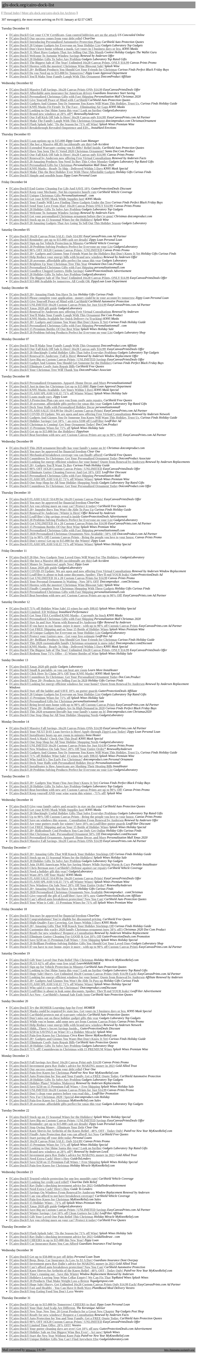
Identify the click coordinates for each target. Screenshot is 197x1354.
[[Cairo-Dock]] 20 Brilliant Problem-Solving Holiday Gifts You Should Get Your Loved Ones (69, 943)
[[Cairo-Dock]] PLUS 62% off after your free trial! (42, 963)
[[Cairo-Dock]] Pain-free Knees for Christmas (39, 1035)
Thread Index (11, 13)
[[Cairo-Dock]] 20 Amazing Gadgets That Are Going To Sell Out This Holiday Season (65, 223)
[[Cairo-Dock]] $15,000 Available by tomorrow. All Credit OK (49, 281)
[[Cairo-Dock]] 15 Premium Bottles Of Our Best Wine (44, 329)
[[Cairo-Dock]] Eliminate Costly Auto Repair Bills (42, 366)
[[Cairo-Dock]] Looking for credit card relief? (39, 1182)
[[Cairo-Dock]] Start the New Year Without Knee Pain (44, 1335)
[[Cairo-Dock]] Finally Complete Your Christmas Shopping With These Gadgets (61, 588)
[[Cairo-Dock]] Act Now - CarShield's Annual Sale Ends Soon (49, 994)
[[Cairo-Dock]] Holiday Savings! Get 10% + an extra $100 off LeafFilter (56, 421)
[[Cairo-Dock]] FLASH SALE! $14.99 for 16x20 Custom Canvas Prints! (56, 410)
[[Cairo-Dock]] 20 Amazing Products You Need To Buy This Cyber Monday (58, 161)
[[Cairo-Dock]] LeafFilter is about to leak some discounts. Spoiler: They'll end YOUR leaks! (69, 574)
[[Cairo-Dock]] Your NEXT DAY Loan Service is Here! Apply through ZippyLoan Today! (67, 731)
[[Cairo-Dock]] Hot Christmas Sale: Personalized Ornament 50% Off (54, 834)
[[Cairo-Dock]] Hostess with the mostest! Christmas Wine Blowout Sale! (56, 66)
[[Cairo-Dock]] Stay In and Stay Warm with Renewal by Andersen (52, 622)
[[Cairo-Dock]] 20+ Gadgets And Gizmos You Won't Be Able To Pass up (56, 980)
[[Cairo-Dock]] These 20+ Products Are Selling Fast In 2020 (48, 680)
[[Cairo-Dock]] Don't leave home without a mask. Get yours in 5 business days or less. (65, 48)
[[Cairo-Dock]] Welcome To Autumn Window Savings (44, 55)
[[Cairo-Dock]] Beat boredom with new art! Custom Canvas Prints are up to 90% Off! (65, 435)
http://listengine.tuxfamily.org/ (179, 1349)
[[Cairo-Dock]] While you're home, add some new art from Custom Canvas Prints (63, 1021)
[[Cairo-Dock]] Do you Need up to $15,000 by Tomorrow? (47, 73)
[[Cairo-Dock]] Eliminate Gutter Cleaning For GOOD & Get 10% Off (55, 936)
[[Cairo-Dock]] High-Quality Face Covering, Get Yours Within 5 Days (55, 922)
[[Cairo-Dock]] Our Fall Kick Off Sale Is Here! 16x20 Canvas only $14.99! (57, 117)
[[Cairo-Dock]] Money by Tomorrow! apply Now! (41, 564)
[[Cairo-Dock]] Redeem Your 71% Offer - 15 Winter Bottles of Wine (53, 653)
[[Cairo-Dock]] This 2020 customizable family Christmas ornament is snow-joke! (62, 643)
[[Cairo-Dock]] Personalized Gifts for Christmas (41, 165)
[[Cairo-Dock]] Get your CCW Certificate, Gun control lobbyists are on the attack (63, 35)
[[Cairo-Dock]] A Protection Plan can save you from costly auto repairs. (56, 400)
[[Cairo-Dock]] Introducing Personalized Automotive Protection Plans (55, 41)
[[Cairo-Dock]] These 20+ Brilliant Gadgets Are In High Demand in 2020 (57, 708)
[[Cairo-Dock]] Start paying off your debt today (40, 1137)
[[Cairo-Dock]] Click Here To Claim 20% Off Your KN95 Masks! (51, 673)
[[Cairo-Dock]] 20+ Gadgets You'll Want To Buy (40, 465)
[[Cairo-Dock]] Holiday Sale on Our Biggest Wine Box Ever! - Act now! (56, 1332)
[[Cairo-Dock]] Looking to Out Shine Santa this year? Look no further (55, 110)
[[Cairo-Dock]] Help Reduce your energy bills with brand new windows (56, 257)
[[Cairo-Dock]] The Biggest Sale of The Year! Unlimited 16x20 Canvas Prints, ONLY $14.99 (69, 62)
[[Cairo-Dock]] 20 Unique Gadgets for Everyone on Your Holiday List (55, 45)
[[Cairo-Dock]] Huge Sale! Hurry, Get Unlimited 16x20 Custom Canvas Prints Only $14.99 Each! (73, 973)
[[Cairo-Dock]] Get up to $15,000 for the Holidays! (42, 431)
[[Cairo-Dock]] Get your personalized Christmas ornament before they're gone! (61, 216)
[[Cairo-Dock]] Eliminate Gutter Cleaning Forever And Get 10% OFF (55, 472)
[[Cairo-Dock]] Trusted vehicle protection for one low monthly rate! (53, 1178)
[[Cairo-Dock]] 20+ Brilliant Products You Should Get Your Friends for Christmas (63, 69)
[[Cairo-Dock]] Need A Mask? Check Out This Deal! (43, 738)
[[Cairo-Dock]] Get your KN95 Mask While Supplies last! (47, 199)
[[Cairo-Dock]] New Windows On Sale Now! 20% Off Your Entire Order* (57, 749)
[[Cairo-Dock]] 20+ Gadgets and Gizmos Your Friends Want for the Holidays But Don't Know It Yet (74, 253)
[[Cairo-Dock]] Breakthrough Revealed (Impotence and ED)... (49, 127)
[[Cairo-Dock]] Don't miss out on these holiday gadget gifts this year (53, 1018)
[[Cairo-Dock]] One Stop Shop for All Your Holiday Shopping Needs (53, 482)
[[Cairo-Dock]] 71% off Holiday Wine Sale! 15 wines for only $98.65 (53, 608)
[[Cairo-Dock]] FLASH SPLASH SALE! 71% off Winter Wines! (51, 393)
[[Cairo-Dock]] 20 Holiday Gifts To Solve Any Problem (45, 59)
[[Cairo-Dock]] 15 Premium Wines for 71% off (39, 428)
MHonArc (31, 1350)
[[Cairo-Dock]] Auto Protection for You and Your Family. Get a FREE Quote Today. (64, 1076)
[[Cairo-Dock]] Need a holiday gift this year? (38, 871)
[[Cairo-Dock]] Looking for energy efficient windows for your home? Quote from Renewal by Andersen (77, 461)
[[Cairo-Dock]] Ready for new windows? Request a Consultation (51, 933)
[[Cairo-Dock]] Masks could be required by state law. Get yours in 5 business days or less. (67, 1011)
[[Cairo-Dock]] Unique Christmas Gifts (35, 195)
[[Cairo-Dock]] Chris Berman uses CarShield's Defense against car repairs (58, 868)
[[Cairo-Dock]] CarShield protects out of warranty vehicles (48, 1014)
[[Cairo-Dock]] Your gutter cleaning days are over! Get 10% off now (54, 1328)
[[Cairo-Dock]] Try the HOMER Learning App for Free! (46, 1007)
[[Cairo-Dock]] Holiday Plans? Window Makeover (42, 1083)
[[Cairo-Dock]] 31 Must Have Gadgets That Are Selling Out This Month (56, 52)
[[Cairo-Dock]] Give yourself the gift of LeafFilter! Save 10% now (52, 895)
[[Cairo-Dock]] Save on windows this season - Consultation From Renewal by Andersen (66, 820)
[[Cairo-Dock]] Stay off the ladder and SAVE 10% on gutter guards (53, 690)
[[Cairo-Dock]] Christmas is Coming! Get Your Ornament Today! (52, 424)
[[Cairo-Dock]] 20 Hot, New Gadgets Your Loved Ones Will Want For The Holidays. (64, 557)
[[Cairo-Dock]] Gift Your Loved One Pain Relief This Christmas (51, 960)
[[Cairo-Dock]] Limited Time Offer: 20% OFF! (40, 1325)
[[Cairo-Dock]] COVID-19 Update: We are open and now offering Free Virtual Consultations (70, 414)
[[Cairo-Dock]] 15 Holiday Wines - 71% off (37, 1202)
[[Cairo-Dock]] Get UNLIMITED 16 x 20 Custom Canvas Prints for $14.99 (58, 523)
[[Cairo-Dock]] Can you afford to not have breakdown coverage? (51, 1196)
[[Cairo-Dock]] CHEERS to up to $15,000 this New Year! (46, 1240)
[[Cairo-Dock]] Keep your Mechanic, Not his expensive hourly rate (53, 192)
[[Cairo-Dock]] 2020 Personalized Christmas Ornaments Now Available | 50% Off (62, 533)
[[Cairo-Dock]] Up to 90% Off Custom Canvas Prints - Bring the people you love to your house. (71, 537)
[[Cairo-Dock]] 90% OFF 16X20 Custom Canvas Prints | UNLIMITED (55, 250)
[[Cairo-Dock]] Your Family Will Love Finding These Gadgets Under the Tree (60, 202)
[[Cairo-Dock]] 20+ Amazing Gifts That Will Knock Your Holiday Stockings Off (61, 854)
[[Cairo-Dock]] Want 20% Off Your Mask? (37, 874)
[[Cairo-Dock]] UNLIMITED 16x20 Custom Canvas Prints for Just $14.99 (58, 304)
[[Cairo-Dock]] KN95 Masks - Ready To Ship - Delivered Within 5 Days (56, 168)
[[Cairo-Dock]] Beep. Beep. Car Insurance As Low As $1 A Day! (51, 1260)
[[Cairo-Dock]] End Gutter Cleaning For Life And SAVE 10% (49, 188)
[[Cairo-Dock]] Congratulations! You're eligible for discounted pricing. (55, 919)
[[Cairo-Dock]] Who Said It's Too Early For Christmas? (46, 759)
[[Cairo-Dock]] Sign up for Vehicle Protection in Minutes (46, 243)
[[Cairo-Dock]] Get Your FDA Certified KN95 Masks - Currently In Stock (57, 615)
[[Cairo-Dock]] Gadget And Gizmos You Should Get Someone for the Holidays (60, 363)
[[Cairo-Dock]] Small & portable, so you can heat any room (48, 670)
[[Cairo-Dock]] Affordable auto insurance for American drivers (50, 93)
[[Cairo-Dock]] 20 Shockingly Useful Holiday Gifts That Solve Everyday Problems (63, 352)
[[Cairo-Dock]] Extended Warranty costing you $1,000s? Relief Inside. (55, 147)
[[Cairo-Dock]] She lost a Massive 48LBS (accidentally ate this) (50, 144)
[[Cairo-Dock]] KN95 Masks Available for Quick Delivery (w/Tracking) (56, 318)
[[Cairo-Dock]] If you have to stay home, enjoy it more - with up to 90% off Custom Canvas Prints (73, 625)
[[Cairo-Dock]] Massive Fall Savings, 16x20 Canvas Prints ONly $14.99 (55, 89)
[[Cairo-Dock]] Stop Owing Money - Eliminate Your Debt (46, 1127)
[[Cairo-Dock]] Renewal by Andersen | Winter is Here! (44, 513)
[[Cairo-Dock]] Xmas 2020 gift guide (33, 308)
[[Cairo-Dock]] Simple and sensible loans (36, 175)
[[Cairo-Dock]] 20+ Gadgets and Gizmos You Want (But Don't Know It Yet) (58, 322)
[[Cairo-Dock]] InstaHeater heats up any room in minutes (47, 735)
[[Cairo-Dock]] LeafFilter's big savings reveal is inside (44, 516)
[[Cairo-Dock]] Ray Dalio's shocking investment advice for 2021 (51, 1185)
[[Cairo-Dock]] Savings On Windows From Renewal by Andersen (52, 1192)
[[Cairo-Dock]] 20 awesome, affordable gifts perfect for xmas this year (55, 260)
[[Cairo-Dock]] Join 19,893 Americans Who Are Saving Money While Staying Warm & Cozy (69, 864)
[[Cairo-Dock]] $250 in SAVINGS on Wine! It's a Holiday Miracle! (52, 1032)
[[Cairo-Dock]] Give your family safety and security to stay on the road (55, 806)
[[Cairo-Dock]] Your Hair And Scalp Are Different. (42, 1308)
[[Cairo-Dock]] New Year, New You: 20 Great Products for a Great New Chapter (61, 1311)
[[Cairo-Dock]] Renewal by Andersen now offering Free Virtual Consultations (60, 158)
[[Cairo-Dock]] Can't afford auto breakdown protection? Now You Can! (56, 899)
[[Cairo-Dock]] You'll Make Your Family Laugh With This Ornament (54, 76)
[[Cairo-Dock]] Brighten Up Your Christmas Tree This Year (48, 264)
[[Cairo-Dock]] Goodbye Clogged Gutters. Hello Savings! (46, 271)
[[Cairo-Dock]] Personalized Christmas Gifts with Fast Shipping (51, 96)
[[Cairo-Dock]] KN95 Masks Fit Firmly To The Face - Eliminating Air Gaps (58, 107)
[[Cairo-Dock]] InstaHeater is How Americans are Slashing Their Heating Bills (60, 766)
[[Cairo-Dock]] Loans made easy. (31, 396)
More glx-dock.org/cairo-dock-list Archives (49, 13)
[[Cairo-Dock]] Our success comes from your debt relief (45, 38)
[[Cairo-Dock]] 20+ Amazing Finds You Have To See (43, 294)
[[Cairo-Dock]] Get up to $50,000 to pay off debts (41, 1256)
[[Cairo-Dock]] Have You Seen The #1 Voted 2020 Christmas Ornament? (56, 151)
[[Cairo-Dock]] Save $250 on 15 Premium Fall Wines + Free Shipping (54, 940)
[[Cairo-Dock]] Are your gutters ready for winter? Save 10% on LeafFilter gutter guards (67, 823)
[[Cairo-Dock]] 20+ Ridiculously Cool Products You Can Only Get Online (57, 830)
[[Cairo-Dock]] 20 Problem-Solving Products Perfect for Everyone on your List (61, 246)
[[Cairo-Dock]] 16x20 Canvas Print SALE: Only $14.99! (46, 236)
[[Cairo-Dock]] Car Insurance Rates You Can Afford (43, 1243)
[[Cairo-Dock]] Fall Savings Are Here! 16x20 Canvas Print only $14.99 (55, 1062)
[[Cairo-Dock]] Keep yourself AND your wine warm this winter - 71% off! (57, 793)
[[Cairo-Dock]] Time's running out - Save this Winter (44, 1274)
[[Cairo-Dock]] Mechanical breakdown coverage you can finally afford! (56, 455)
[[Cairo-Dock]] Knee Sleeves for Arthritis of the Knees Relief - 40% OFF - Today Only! (66, 1130)
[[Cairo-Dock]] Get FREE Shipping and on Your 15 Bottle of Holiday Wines (59, 629)
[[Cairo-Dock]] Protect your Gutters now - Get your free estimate (52, 636)
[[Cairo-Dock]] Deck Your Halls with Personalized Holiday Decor (52, 407)
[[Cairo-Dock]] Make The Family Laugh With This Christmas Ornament (57, 120)
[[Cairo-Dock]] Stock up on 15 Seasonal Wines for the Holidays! (51, 219)
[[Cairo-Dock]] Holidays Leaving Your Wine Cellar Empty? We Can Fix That (60, 1277)
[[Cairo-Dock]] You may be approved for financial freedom (47, 451)
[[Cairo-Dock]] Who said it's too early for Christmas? (44, 987)
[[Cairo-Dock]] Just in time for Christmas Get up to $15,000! (49, 386)
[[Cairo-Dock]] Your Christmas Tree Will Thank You (43, 369)
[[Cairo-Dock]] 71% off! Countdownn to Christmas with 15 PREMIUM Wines (60, 1049)
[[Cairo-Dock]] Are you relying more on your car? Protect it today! (53, 506)
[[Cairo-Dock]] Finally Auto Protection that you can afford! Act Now (54, 1134)
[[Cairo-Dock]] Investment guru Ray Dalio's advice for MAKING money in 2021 (62, 1065)
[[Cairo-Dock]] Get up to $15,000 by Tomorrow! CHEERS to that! (52, 1304)
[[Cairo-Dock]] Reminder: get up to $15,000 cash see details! (48, 239)
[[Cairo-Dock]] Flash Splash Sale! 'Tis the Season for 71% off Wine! (53, 124)
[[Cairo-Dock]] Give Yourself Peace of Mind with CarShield (48, 100)
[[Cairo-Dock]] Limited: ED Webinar (33, 612)
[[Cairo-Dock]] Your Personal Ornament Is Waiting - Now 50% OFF (54, 581)
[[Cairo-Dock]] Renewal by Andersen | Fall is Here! (42, 356)
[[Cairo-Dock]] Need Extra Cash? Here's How (39, 1158)
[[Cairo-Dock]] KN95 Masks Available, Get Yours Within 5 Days (51, 389)
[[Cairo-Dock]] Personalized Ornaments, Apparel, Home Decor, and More (57, 383)
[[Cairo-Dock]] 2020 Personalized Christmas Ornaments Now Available (56, 892)
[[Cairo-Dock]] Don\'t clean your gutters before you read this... (50, 1093)
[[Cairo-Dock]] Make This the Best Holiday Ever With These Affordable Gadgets (62, 172)
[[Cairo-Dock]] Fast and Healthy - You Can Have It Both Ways (50, 1288)
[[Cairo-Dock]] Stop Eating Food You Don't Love (41, 1291)
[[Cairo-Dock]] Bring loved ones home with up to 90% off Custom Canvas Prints (62, 704)
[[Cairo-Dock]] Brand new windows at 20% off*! (41, 113)
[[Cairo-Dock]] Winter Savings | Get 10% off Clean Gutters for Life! (54, 1213)
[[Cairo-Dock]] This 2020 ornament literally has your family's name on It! (57, 448)
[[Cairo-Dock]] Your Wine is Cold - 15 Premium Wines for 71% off (53, 902)
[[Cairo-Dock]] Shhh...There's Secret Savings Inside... (44, 1028)
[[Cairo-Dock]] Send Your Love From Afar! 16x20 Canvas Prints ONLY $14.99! (61, 205)
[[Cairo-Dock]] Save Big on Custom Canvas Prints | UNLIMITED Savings (57, 359)
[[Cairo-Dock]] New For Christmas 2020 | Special (41, 1097)
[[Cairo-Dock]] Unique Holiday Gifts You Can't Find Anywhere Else (54, 1339)
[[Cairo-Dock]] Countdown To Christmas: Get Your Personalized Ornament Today (63, 458)
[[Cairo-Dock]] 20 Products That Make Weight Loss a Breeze (49, 1281)
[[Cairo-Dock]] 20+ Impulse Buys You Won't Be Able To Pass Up (51, 509)
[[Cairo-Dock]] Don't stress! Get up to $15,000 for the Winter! (49, 540)
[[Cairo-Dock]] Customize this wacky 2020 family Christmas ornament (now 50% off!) (66, 929)
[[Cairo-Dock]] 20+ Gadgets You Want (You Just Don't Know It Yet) (53, 782)
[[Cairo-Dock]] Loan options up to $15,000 (37, 140)
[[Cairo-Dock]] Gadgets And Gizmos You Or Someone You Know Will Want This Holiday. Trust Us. (74, 103)
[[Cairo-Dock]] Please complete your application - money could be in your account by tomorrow (72, 297)
